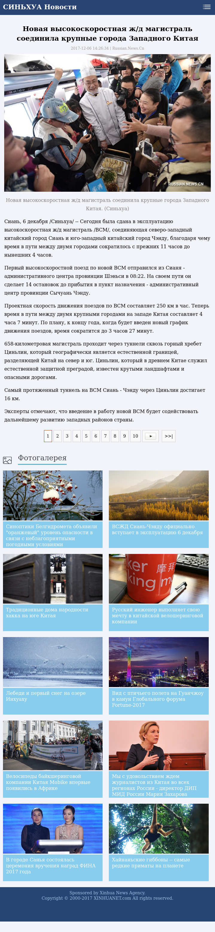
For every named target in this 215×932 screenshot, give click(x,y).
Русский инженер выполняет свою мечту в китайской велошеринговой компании (157, 616)
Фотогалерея (42, 458)
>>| (168, 436)
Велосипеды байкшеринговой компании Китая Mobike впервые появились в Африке (48, 782)
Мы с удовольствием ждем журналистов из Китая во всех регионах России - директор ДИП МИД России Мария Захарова (154, 785)
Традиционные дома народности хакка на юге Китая (47, 613)
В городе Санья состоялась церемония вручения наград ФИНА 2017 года (51, 866)
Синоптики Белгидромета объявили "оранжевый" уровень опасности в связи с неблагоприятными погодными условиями (51, 535)
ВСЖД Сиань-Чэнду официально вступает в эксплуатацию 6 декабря (157, 529)
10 (135, 436)
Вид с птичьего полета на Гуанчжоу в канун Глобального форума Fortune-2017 (158, 699)
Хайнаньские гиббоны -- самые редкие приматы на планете (151, 863)
